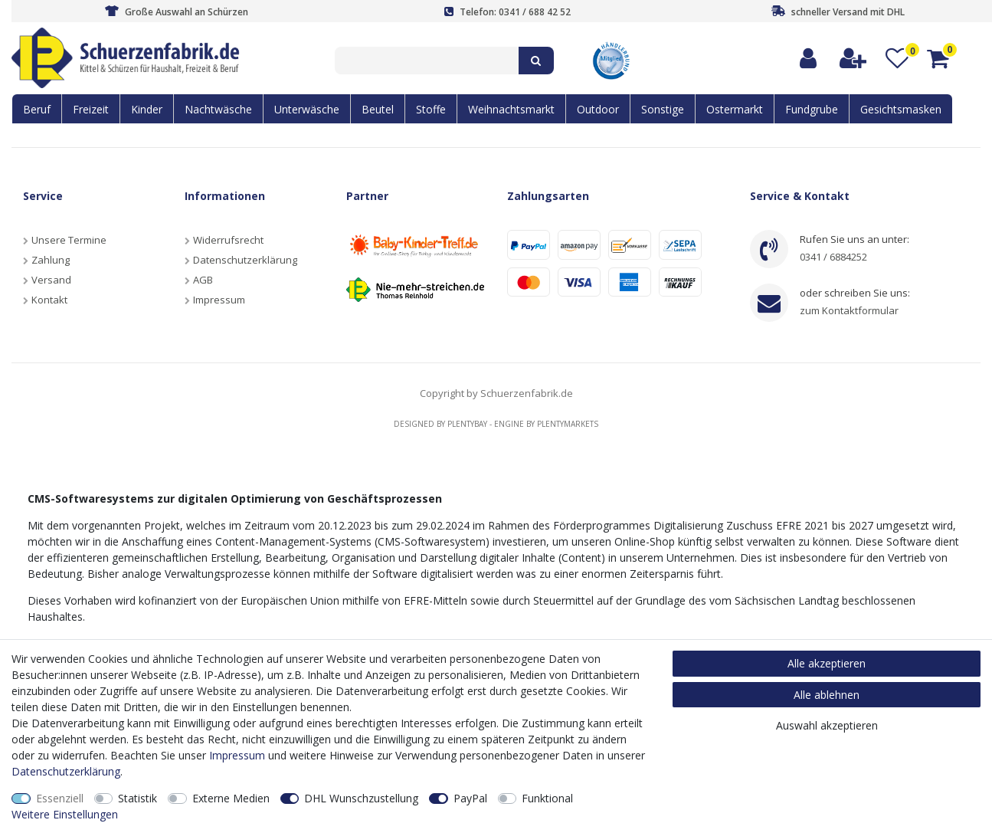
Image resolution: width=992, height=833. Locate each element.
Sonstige (662, 109)
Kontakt (49, 300)
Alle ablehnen (826, 694)
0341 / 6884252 (833, 257)
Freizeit (91, 109)
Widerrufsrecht (228, 240)
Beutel (378, 109)
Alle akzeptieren (826, 663)
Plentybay (467, 423)
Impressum (219, 300)
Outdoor (598, 109)
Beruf (37, 109)
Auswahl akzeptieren (827, 725)
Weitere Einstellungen (64, 814)
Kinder (146, 109)
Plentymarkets (567, 423)
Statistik (137, 798)
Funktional (547, 798)
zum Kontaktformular (849, 310)
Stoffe (431, 109)
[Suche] (536, 60)
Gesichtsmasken (900, 109)
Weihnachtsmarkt (511, 109)
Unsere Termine (68, 240)
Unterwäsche (306, 109)
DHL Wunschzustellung (361, 798)
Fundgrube (811, 109)
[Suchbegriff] (427, 60)
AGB (203, 280)
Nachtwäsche (218, 109)
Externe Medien (231, 798)
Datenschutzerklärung (245, 260)
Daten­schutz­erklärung (65, 771)
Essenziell (59, 798)
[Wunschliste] (897, 58)
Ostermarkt (734, 109)
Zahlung (50, 260)
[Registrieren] (853, 58)
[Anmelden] (809, 58)
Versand (51, 280)
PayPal (470, 798)
